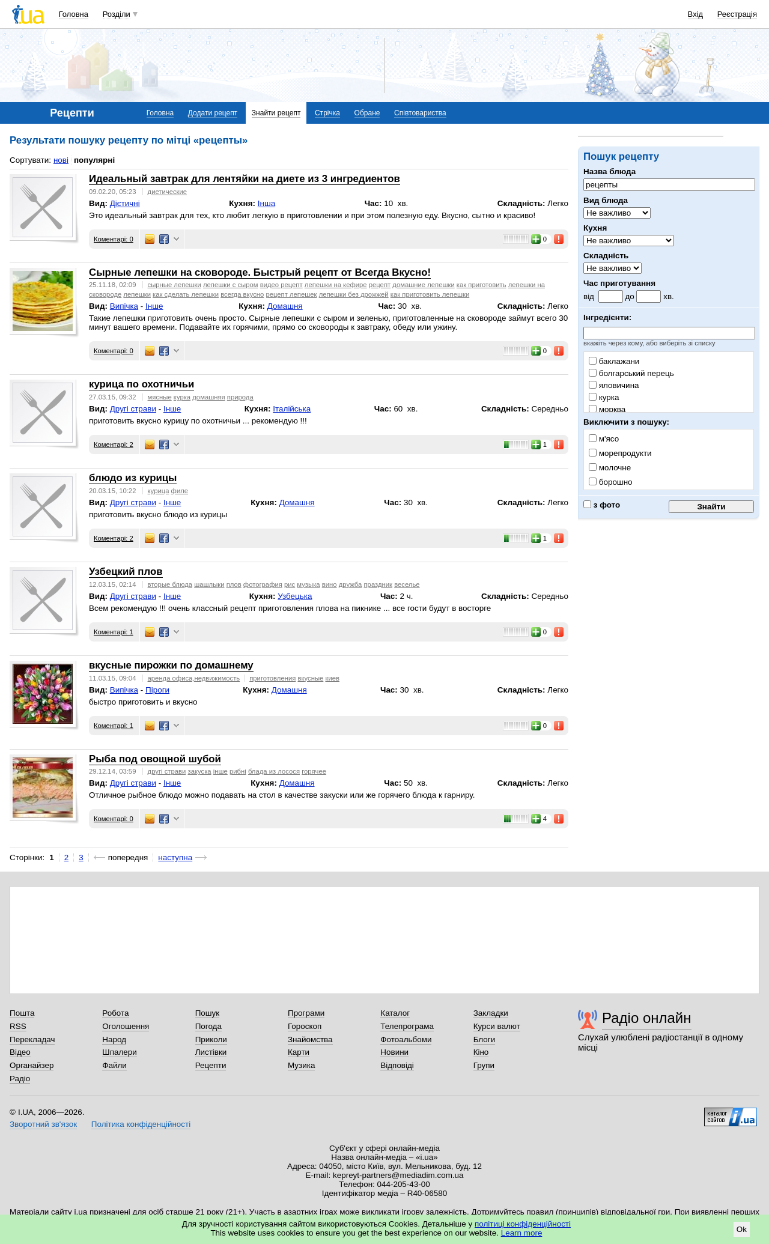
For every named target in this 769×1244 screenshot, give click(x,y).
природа (240, 397)
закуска (199, 771)
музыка (308, 584)
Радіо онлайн (646, 1018)
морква (607, 409)
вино (329, 584)
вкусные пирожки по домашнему (171, 665)
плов (234, 584)
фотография (262, 584)
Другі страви (133, 408)
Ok (742, 1229)
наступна (175, 857)
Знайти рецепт (276, 113)
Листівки (211, 1052)
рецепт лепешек (291, 294)
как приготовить (481, 284)
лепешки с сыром (230, 284)
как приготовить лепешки (430, 294)
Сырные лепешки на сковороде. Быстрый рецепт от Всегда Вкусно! (260, 272)
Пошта (22, 1013)
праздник (378, 584)
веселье (406, 584)
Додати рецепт (212, 113)
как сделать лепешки (186, 294)
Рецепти (210, 1065)
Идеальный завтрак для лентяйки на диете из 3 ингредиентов (244, 178)
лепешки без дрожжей (354, 294)
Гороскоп (304, 1026)
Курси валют (496, 1026)
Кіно (481, 1052)
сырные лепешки (174, 284)
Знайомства (310, 1039)
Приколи (211, 1039)
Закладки (490, 1013)
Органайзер (31, 1065)
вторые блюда (170, 584)
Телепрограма (407, 1026)
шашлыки (209, 584)
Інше (154, 306)
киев (332, 678)
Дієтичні (125, 203)
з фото (601, 504)
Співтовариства (420, 113)
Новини (394, 1052)
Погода (208, 1026)
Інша (266, 203)
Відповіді (397, 1065)
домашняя (208, 397)
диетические (167, 191)
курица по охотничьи (141, 384)
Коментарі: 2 (113, 444)
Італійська (292, 408)
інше (220, 771)
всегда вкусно (242, 294)
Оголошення (125, 1026)
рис (289, 584)
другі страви (167, 771)
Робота (115, 1013)
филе (179, 490)
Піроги (157, 689)
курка (604, 397)
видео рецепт (281, 284)
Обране (367, 113)
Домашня (285, 306)
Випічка (124, 306)
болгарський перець (631, 373)
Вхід (696, 14)
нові (60, 160)
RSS (18, 1026)
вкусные (310, 678)
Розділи (116, 14)
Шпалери (119, 1052)
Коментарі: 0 (113, 239)
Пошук (207, 1013)
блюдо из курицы (133, 478)
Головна (73, 14)
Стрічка (327, 113)
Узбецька (295, 596)
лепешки (137, 294)
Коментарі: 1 (113, 632)
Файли (114, 1065)
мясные (160, 397)
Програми (306, 1013)
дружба (350, 584)
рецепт (380, 284)
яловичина (614, 385)
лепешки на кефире (336, 284)
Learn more (522, 1232)
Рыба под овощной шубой (155, 759)
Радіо (20, 1078)
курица (158, 490)
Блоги (484, 1039)
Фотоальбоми (405, 1039)
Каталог (395, 1013)
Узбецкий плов (126, 571)
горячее (314, 771)
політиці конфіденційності (523, 1223)
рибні (237, 771)
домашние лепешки (423, 284)
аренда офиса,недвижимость (194, 678)
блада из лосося (274, 771)
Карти (298, 1052)
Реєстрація (737, 14)
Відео (20, 1052)
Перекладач (32, 1039)
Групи (483, 1065)
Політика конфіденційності (140, 1124)
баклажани (614, 361)
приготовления (272, 678)
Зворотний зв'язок (43, 1124)
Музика (301, 1065)
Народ (114, 1039)
